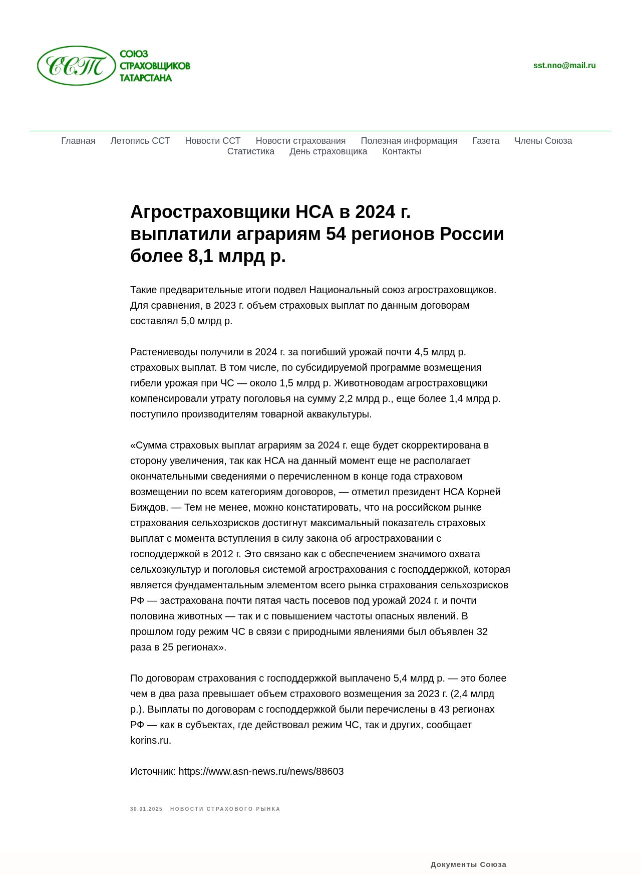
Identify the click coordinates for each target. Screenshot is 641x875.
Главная (78, 141)
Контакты (402, 151)
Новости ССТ (213, 141)
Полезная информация (409, 141)
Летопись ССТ (140, 141)
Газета (486, 141)
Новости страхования (301, 141)
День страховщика (328, 151)
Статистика (251, 151)
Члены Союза (543, 141)
